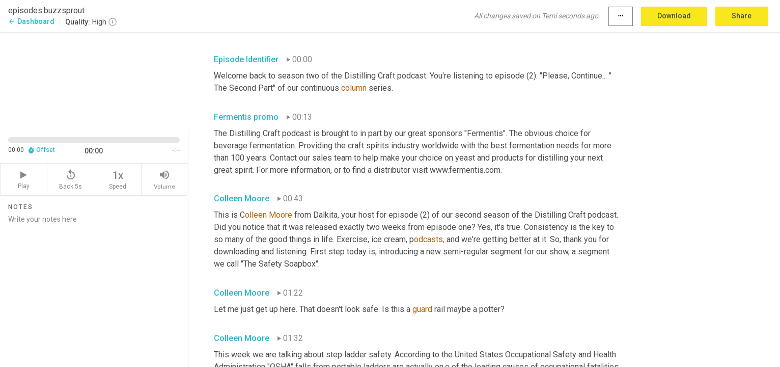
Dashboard (31, 21)
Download (674, 16)
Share (741, 16)
